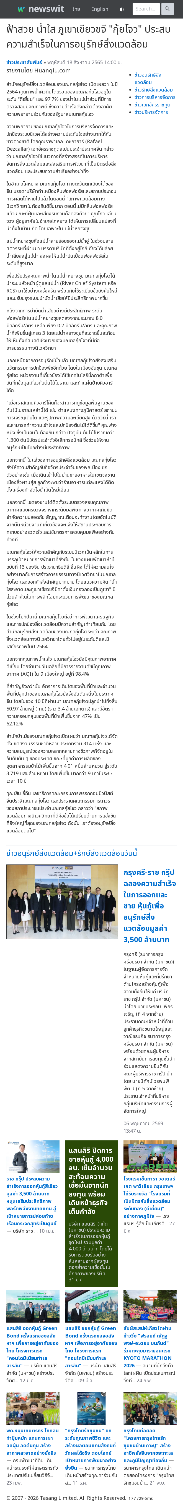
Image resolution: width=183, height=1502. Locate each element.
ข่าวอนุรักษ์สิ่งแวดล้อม (148, 78)
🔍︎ (167, 9)
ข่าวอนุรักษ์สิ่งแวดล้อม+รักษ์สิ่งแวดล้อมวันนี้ (71, 853)
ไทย (76, 9)
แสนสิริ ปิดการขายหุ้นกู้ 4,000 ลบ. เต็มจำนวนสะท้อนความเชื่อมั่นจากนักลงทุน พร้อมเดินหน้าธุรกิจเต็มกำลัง (91, 1181)
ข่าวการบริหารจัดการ (155, 97)
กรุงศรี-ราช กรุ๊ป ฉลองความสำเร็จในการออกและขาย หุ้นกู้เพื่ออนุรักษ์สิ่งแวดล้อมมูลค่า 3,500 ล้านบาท (149, 906)
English (99, 9)
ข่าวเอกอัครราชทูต (152, 105)
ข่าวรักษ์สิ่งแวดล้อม (154, 90)
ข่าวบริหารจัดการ (151, 112)
